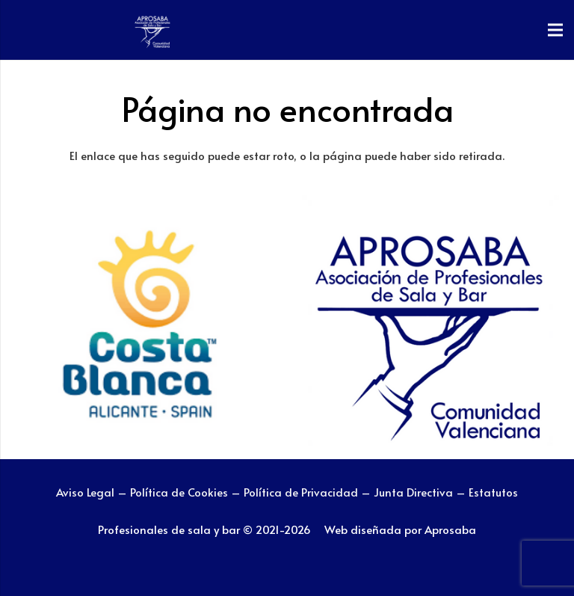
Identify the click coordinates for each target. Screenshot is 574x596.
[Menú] (555, 30)
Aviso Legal (85, 492)
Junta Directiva (415, 492)
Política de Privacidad (302, 492)
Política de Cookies (179, 492)
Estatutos (493, 492)
